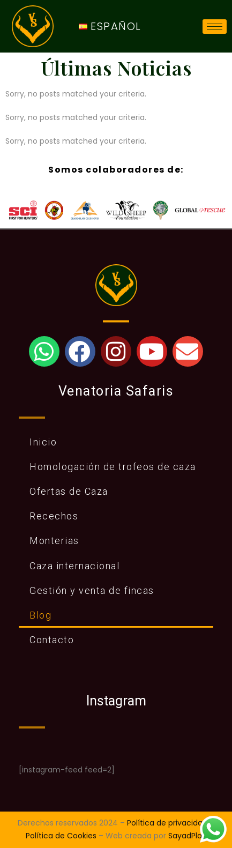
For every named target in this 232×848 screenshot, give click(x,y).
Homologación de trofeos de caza (112, 466)
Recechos (53, 516)
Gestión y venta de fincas (91, 590)
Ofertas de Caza (68, 491)
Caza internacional (74, 565)
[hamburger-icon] (215, 26)
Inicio (43, 442)
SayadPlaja (188, 835)
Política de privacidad (167, 822)
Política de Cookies (61, 835)
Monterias (54, 540)
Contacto (51, 639)
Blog (40, 615)
